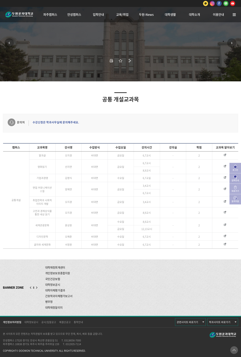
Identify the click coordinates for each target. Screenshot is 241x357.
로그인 (235, 169)
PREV (30, 287)
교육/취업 (122, 14)
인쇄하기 (111, 61)
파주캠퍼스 (50, 14)
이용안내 (218, 14)
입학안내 (98, 14)
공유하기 (129, 61)
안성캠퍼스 (74, 14)
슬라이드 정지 (33, 287)
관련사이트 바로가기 (187, 322)
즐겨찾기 (120, 61)
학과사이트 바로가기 (219, 322)
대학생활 (170, 14)
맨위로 (234, 350)
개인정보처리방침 (12, 322)
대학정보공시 (31, 322)
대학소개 (194, 14)
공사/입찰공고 (48, 322)
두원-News (146, 14)
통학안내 (78, 322)
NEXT (36, 287)
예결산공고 (65, 322)
